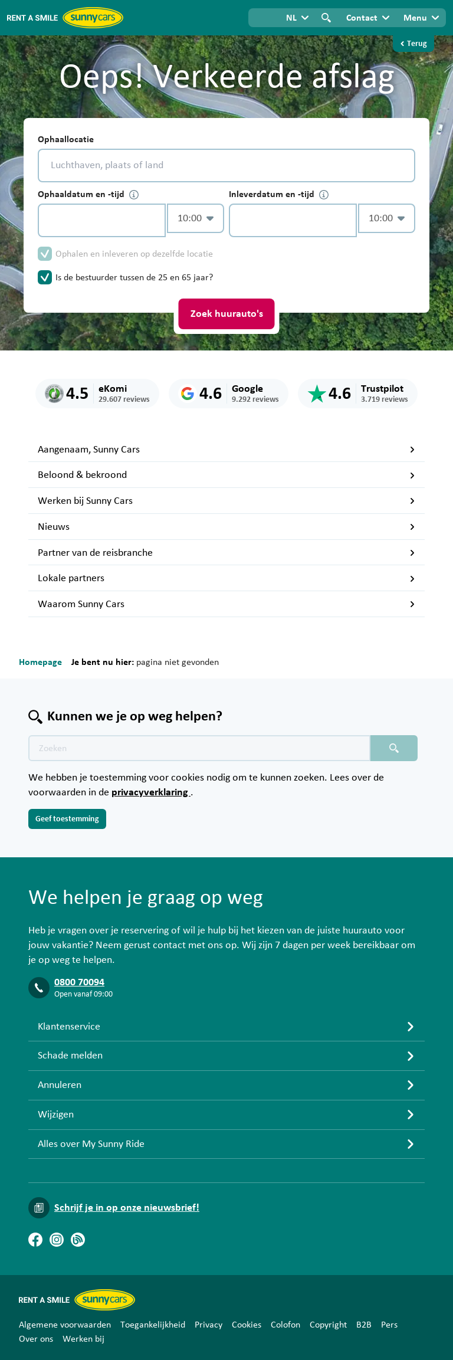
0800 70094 (79, 982)
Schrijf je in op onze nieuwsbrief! (126, 1207)
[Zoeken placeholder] (394, 748)
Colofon (285, 1324)
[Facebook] (35, 1240)
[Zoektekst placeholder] (199, 748)
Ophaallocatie (66, 139)
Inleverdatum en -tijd (279, 194)
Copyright (328, 1324)
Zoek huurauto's (227, 314)
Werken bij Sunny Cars (226, 501)
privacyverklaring (151, 792)
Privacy (208, 1324)
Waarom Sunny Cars (226, 604)
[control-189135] (102, 220)
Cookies (246, 1324)
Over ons (36, 1338)
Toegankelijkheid (152, 1324)
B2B (364, 1324)
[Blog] (78, 1240)
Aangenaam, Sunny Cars (226, 449)
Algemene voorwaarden (65, 1324)
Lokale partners (226, 578)
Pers (389, 1324)
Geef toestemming (67, 819)
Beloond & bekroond (226, 475)
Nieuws (226, 527)
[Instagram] (57, 1240)
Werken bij (83, 1338)
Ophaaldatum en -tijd (88, 194)
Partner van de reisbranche (226, 553)
